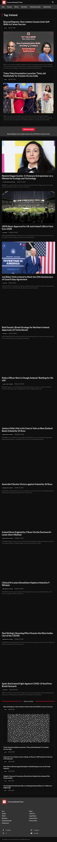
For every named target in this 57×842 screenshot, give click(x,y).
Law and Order (7, 384)
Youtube (36, 833)
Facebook (8, 830)
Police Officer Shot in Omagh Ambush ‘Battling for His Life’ (27, 379)
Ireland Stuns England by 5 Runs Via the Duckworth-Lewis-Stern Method (27, 533)
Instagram (36, 830)
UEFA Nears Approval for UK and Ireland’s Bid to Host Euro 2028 (27, 227)
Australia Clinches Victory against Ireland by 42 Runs (27, 484)
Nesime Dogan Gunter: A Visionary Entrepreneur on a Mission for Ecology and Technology (27, 177)
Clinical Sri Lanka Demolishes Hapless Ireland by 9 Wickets (25, 583)
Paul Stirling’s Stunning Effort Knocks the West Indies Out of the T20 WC (27, 634)
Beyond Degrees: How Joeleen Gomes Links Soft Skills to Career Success (26, 23)
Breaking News (7, 434)
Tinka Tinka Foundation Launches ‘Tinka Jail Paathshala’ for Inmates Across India (24, 74)
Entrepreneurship (8, 182)
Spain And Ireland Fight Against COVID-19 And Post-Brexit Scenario (27, 684)
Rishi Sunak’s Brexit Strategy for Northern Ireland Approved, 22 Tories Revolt (25, 328)
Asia (5, 28)
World (4, 232)
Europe (5, 690)
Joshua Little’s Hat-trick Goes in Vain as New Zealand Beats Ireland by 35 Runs (27, 429)
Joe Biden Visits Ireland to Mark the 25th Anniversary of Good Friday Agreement (27, 278)
